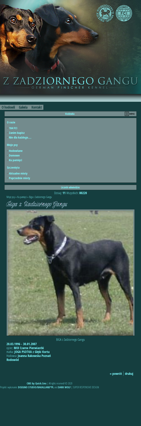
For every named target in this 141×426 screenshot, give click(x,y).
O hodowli (8, 107)
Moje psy (12, 145)
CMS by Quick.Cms (36, 383)
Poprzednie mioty (19, 178)
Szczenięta (13, 167)
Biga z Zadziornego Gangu (40, 197)
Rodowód (12, 359)
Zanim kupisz (17, 133)
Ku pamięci (15, 160)
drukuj (129, 373)
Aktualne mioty (18, 173)
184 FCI (13, 128)
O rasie (11, 122)
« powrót (116, 373)
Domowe (14, 155)
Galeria (23, 107)
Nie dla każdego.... (20, 137)
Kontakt (36, 107)
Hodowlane (16, 151)
